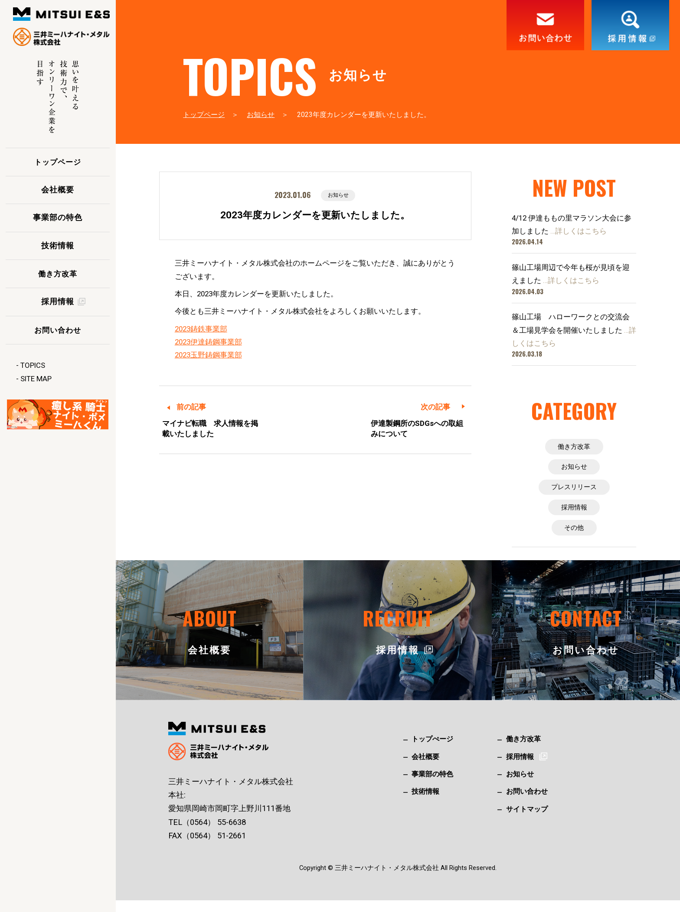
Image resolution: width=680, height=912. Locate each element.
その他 (574, 538)
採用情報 (574, 515)
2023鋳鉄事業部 (201, 329)
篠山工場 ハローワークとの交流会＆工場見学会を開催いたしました (574, 329)
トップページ (57, 162)
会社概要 (57, 189)
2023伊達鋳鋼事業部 (208, 342)
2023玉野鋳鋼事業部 (208, 355)
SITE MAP (36, 378)
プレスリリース (574, 493)
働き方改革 (57, 273)
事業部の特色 (57, 217)
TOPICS (32, 365)
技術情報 (57, 245)
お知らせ (261, 115)
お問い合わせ (57, 330)
